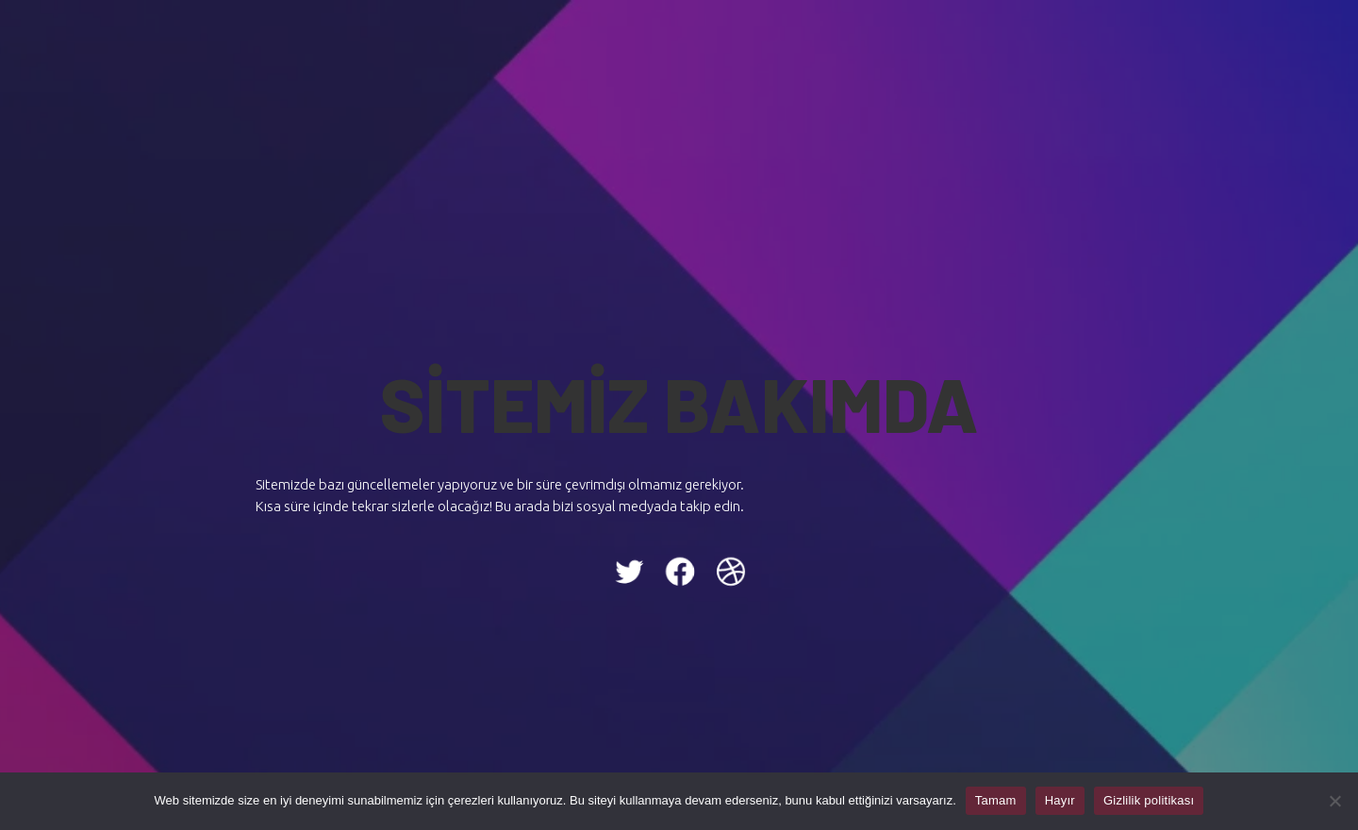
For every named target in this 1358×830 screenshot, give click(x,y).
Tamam (996, 800)
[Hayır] (1334, 800)
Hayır (1060, 800)
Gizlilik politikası (1149, 800)
